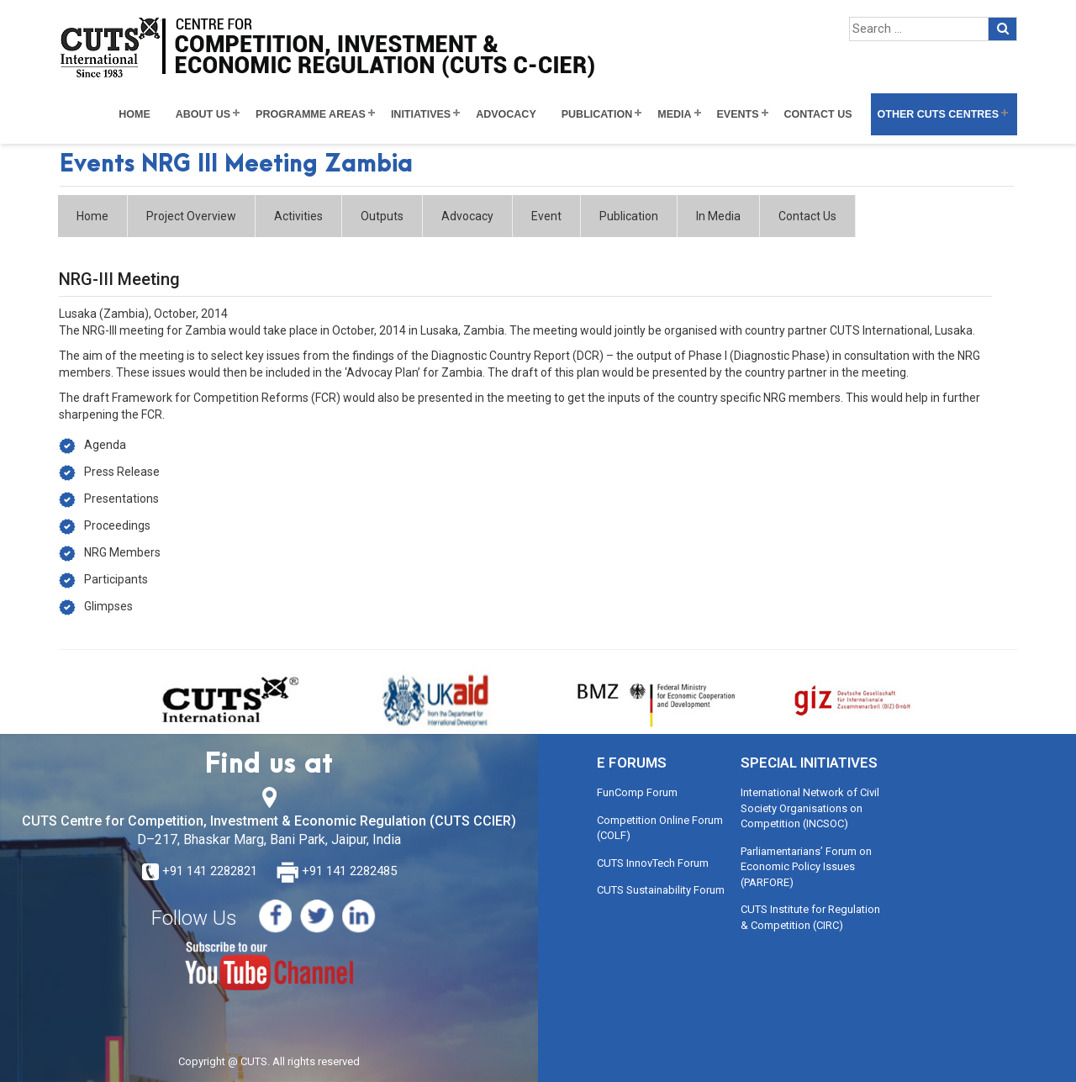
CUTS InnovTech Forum (653, 863)
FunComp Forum (637, 792)
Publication (597, 114)
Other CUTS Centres (938, 114)
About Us (203, 114)
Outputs (382, 216)
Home (134, 114)
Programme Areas (311, 114)
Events (738, 114)
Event (546, 216)
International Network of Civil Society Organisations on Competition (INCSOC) (810, 808)
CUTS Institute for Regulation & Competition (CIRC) (810, 917)
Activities (298, 216)
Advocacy (506, 114)
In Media (718, 216)
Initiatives (421, 114)
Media (674, 114)
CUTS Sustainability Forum (661, 890)
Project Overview (191, 216)
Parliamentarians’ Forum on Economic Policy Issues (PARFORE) (806, 867)
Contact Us (818, 114)
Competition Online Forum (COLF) (660, 828)
